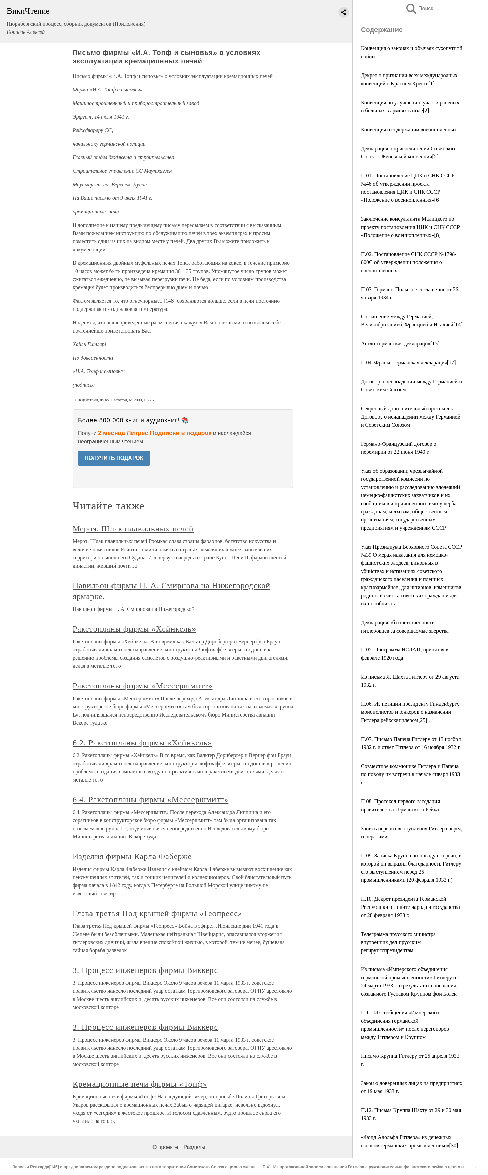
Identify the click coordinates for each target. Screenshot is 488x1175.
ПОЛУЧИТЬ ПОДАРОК (114, 458)
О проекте (165, 1147)
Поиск (419, 9)
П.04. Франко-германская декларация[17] (408, 362)
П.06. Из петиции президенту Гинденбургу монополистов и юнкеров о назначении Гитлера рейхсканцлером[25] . (410, 712)
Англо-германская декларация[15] (400, 343)
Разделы (194, 1147)
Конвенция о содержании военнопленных (409, 129)
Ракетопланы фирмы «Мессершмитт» (142, 685)
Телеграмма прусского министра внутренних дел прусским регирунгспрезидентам (398, 942)
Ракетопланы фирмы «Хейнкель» (134, 628)
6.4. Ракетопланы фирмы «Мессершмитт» (150, 799)
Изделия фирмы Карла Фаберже (132, 856)
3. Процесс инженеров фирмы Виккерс (145, 970)
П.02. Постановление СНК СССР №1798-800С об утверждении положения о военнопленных (409, 262)
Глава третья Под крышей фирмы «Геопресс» (157, 913)
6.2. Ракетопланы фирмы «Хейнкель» (142, 742)
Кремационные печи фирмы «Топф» (140, 1084)
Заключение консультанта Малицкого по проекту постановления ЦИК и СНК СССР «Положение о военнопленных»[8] (410, 227)
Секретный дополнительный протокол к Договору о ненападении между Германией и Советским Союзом (410, 417)
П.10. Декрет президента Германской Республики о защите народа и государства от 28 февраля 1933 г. (410, 907)
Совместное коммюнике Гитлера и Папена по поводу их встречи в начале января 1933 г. (410, 774)
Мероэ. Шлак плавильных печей (133, 528)
